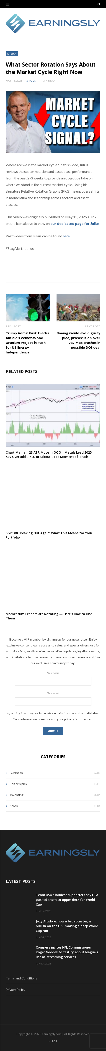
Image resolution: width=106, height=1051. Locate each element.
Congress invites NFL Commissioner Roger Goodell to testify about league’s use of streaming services (67, 952)
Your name (53, 678)
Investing (16, 795)
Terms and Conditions (21, 978)
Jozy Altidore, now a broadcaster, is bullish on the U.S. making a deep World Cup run (67, 926)
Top (53, 1041)
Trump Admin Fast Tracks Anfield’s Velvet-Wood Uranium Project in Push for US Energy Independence (27, 342)
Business (16, 773)
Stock (12, 53)
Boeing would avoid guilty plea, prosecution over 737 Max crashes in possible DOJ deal (78, 340)
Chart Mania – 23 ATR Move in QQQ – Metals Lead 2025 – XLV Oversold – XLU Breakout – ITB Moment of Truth (50, 454)
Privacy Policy (15, 989)
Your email (53, 699)
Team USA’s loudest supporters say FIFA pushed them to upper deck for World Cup (67, 900)
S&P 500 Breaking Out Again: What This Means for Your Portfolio (49, 535)
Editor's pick (18, 784)
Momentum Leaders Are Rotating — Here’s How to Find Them (49, 616)
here (66, 236)
